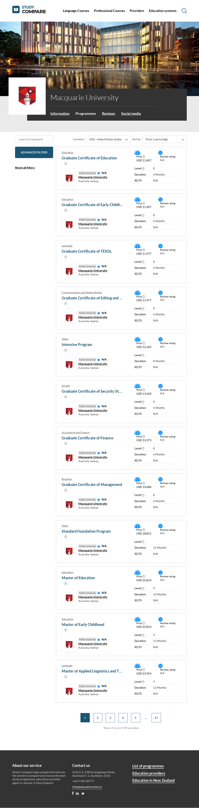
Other (65, 339)
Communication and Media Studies (82, 292)
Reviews (110, 113)
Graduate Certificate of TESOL (87, 251)
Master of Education (78, 578)
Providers (137, 11)
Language (67, 246)
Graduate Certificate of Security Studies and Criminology (93, 391)
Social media (134, 113)
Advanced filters (34, 152)
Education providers (148, 773)
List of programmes (148, 766)
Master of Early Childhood (83, 624)
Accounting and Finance (76, 432)
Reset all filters (25, 168)
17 (156, 718)
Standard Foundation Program (86, 531)
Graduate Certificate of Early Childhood (93, 205)
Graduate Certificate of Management (92, 485)
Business (67, 479)
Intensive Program (77, 345)
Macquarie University (92, 177)
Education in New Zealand (153, 780)
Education (67, 152)
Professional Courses (109, 11)
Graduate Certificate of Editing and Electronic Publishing (93, 298)
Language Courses (76, 11)
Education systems (163, 11)
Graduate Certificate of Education (89, 158)
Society (66, 385)
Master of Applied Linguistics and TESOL (93, 671)
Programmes (86, 113)
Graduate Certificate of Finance (87, 438)
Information (60, 113)
